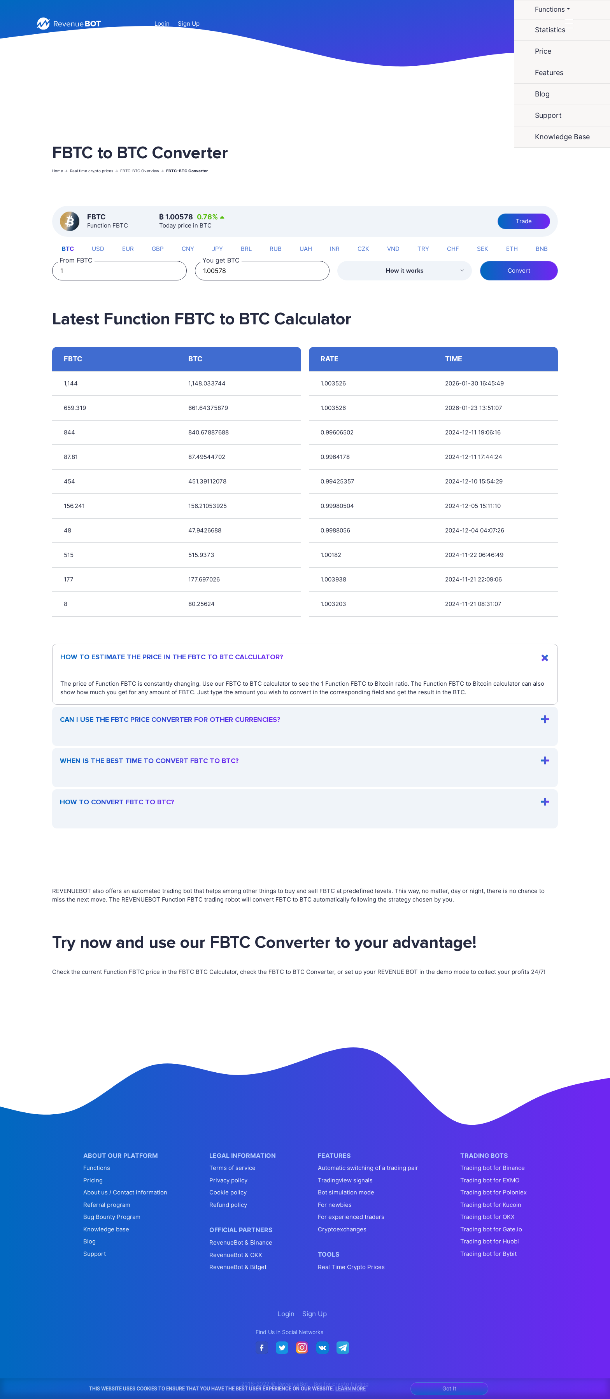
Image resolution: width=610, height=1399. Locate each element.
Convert (519, 270)
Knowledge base (106, 1229)
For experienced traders (351, 1216)
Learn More (350, 1388)
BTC (68, 248)
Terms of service (232, 1167)
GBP (158, 248)
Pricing (93, 1180)
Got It (449, 1388)
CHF (453, 248)
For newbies (335, 1204)
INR (335, 248)
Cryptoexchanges (342, 1229)
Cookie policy (228, 1192)
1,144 (71, 383)
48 (67, 530)
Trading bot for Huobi (489, 1241)
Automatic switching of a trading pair (368, 1167)
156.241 (74, 506)
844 (69, 432)
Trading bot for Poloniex (493, 1192)
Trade (524, 221)
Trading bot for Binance (492, 1167)
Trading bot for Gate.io (491, 1229)
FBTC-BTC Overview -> (142, 170)
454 (69, 481)
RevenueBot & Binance (240, 1242)
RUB (276, 248)
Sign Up (189, 23)
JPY (217, 248)
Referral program (106, 1204)
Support (94, 1253)
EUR (128, 248)
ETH (512, 248)
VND (393, 248)
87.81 (71, 456)
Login (162, 23)
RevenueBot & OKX (235, 1255)
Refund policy (228, 1204)
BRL (246, 248)
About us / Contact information (125, 1192)
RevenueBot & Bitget (237, 1267)
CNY (188, 248)
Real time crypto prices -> (94, 170)
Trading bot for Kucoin (490, 1204)
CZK (363, 248)
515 (69, 555)
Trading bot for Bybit (488, 1253)
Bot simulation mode (346, 1192)
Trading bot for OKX (487, 1216)
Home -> (60, 170)
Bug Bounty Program (111, 1216)
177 (69, 579)
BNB (542, 248)
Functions (96, 1167)
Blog (89, 1241)
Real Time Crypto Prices (351, 1267)
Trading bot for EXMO (489, 1180)
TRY (423, 248)
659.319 (75, 407)
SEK (482, 248)
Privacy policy (228, 1180)
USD (98, 248)
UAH (306, 248)
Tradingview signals (345, 1180)
